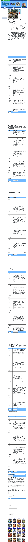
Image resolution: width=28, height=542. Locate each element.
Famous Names (5, 12)
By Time (4, 21)
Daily (14, 7)
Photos (8, 0)
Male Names (4, 10)
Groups (6, 0)
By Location (4, 20)
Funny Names (4, 13)
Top (2, 0)
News (22, 7)
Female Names (4, 9)
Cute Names (4, 8)
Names (4, 0)
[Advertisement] (17, 51)
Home (5, 7)
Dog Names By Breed (10, 8)
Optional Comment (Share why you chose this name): (16, 490)
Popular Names (5, 11)
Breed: (13, 489)
